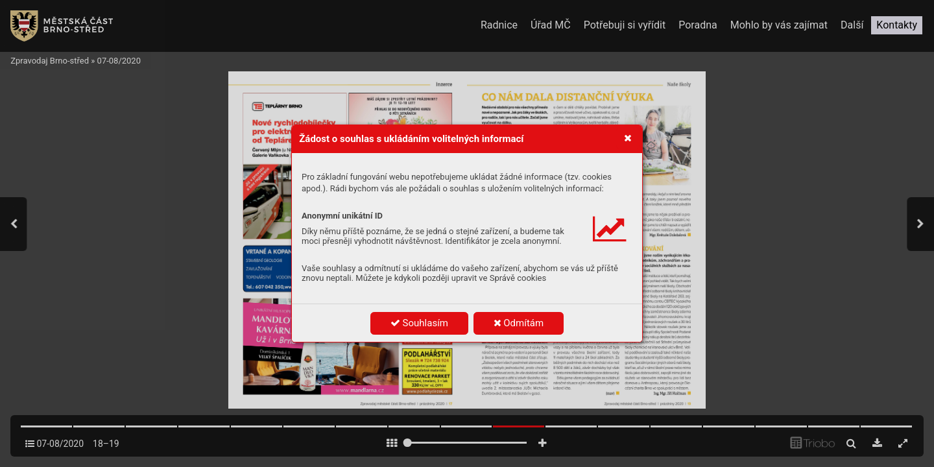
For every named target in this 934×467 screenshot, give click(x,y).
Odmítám (519, 323)
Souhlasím (419, 323)
